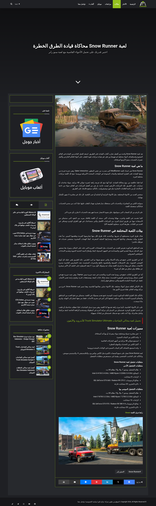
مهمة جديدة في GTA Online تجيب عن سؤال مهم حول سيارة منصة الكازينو (25, 236)
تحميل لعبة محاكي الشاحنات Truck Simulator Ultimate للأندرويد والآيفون (104, 320)
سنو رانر (120, 472)
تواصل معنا (81, 4)
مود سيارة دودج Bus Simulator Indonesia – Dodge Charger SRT (24, 341)
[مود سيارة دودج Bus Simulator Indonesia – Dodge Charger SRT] (42, 342)
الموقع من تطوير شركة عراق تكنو (109, 502)
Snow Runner (134, 472)
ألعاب (92, 4)
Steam (127, 413)
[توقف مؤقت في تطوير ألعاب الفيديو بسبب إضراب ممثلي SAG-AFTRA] (42, 258)
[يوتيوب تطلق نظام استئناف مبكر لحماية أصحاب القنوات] (42, 248)
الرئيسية (132, 4)
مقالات (116, 4)
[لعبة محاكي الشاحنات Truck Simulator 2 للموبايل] (42, 352)
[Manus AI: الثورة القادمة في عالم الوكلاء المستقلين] (42, 216)
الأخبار (124, 4)
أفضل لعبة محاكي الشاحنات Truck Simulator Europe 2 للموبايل (25, 362)
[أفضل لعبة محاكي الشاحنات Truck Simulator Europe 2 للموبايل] (42, 363)
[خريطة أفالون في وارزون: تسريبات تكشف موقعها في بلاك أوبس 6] (42, 227)
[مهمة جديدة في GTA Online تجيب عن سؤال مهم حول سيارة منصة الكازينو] (42, 237)
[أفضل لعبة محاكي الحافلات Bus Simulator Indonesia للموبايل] (42, 373)
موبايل (99, 4)
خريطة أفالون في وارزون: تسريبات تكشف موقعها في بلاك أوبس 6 (25, 226)
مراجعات (108, 4)
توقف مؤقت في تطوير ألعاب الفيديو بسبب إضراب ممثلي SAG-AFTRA (25, 257)
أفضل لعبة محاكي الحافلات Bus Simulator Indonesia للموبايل (25, 372)
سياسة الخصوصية (91, 502)
